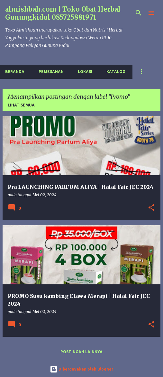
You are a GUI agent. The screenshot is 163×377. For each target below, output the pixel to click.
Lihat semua (21, 105)
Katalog (115, 71)
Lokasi (85, 71)
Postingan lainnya (81, 352)
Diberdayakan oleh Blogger (81, 369)
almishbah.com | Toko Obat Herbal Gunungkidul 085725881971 (63, 13)
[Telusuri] (138, 13)
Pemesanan (51, 71)
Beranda (14, 71)
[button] (151, 208)
